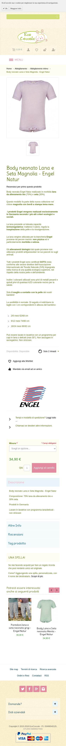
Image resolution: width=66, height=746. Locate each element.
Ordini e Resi (23, 675)
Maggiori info (15, 8)
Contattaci (37, 675)
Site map (14, 669)
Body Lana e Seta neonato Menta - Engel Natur (46, 631)
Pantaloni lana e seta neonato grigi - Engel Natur (20, 627)
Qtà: (21, 468)
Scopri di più (37, 576)
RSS (47, 675)
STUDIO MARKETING (33, 729)
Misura (13, 443)
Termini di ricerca (29, 669)
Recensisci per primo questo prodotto (24, 187)
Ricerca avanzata (48, 669)
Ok (6, 8)
